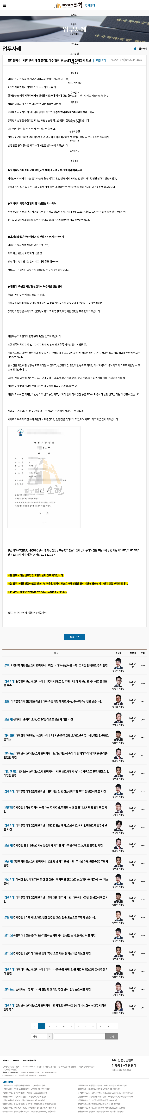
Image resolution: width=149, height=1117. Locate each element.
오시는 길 (74, 53)
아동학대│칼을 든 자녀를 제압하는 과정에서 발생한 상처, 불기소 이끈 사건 (49, 935)
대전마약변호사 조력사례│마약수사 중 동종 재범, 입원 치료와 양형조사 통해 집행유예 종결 (56, 971)
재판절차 (74, 102)
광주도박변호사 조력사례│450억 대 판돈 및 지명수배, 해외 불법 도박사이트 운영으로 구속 (55, 683)
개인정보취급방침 (29, 1060)
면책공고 (5, 1060)
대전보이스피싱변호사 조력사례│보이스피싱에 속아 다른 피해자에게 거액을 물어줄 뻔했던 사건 (55, 755)
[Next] (114, 1026)
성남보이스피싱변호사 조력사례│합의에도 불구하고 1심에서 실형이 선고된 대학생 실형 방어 (55, 1007)
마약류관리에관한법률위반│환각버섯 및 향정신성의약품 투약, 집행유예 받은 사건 (55, 791)
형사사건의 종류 (75, 82)
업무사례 (74, 63)
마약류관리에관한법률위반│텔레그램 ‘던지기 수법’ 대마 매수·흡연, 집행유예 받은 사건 (56, 899)
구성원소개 (74, 34)
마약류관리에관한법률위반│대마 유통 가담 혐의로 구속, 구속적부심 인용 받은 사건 (53, 701)
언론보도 (74, 43)
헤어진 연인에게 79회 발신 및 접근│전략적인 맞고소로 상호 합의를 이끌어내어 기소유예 (56, 881)
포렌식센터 (74, 141)
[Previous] (34, 1026)
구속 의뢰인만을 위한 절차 (74, 112)
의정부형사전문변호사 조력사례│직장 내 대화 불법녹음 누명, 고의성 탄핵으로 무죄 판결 (56, 665)
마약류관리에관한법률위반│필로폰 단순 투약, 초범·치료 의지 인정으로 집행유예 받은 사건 (55, 827)
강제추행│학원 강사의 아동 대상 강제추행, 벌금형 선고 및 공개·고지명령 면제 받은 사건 (55, 809)
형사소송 (74, 73)
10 (107, 1026)
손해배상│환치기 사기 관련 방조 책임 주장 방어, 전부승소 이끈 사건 (47, 989)
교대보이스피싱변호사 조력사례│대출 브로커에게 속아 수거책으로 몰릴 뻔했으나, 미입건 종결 (56, 773)
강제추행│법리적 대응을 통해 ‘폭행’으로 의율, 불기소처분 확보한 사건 (47, 953)
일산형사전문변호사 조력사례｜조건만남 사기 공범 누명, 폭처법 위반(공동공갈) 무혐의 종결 (56, 863)
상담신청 (74, 160)
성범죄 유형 (74, 131)
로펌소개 (74, 14)
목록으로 (74, 637)
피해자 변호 (74, 121)
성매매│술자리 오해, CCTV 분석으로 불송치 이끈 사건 (38, 719)
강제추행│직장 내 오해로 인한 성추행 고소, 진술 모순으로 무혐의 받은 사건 (50, 917)
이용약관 (15, 1060)
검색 (111, 1036)
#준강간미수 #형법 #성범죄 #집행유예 (27, 612)
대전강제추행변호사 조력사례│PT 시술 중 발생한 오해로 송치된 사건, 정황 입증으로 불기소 (56, 737)
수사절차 (74, 92)
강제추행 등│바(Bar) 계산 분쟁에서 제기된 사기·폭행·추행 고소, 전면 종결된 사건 (53, 845)
